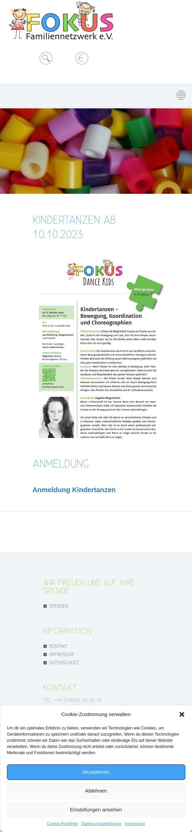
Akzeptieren (96, 772)
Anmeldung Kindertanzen (74, 490)
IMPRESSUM (61, 654)
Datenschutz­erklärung (101, 823)
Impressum (135, 823)
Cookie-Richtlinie (62, 823)
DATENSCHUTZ (64, 662)
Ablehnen (96, 791)
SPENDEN (58, 605)
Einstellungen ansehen (96, 809)
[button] (181, 714)
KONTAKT (58, 645)
